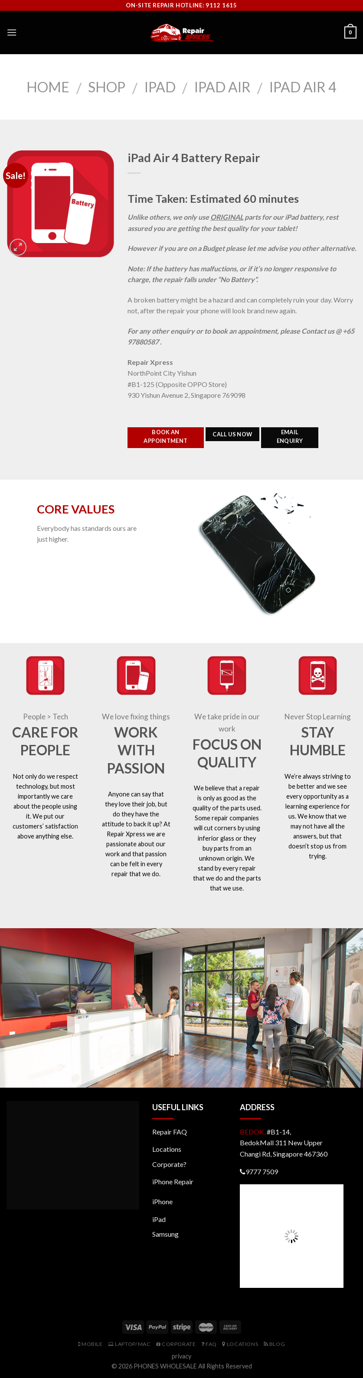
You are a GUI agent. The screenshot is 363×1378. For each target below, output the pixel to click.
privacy (181, 1356)
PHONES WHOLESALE (165, 1366)
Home (47, 86)
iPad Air (222, 86)
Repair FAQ (169, 1132)
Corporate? (169, 1164)
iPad (160, 86)
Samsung (165, 1234)
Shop (106, 86)
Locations (166, 1149)
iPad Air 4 (303, 86)
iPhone (162, 1201)
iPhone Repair (172, 1181)
